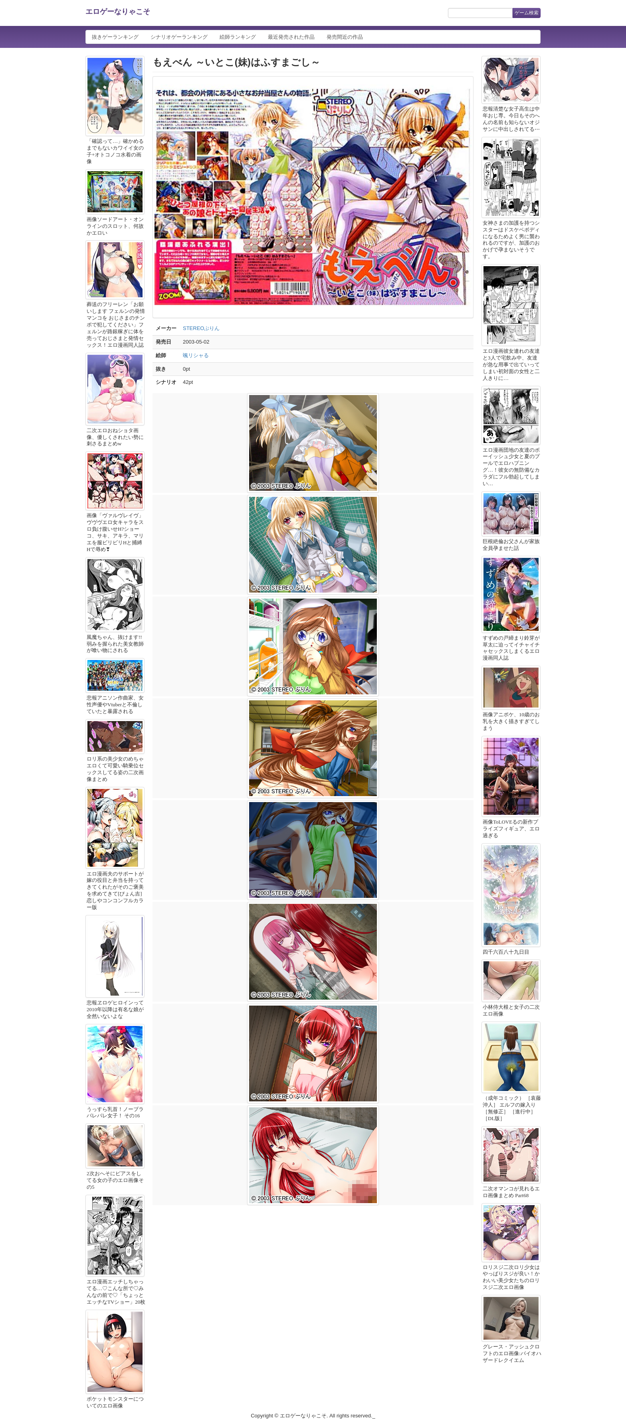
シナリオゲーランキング (179, 37)
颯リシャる (196, 355)
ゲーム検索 (527, 13)
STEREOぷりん (201, 328)
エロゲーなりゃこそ (117, 12)
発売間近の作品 (345, 37)
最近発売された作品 (291, 37)
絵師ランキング (238, 37)
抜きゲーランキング (115, 37)
